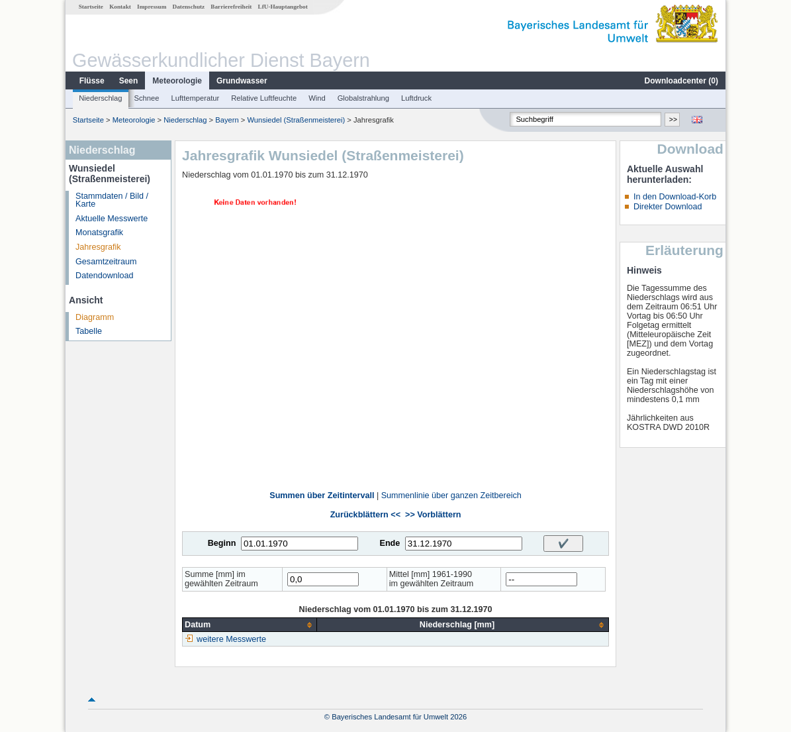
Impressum (151, 6)
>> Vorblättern (433, 514)
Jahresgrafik (98, 247)
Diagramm (94, 317)
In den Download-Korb (674, 196)
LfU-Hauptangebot (283, 6)
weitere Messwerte (231, 639)
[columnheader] (250, 625)
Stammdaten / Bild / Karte (111, 200)
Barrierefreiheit (231, 6)
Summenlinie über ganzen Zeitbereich (451, 495)
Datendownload (104, 275)
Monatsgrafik (99, 232)
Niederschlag (100, 98)
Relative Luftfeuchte (264, 98)
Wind (317, 98)
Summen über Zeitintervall (321, 495)
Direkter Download (667, 206)
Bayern (226, 120)
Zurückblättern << (365, 514)
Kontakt (120, 6)
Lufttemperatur (195, 98)
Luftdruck (416, 98)
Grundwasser (241, 80)
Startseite (91, 6)
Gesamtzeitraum (105, 261)
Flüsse (92, 80)
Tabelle (88, 331)
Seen (128, 80)
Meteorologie (177, 80)
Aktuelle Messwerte (111, 218)
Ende (389, 543)
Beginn (222, 543)
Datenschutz (189, 6)
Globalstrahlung (363, 98)
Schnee (147, 98)
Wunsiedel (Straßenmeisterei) (296, 120)
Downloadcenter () (681, 80)
